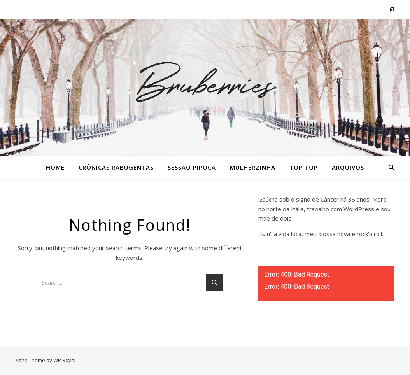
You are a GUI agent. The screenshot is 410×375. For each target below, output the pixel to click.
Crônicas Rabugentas (116, 167)
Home (55, 167)
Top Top (303, 167)
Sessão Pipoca (192, 167)
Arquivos (348, 167)
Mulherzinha (252, 167)
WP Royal (64, 360)
